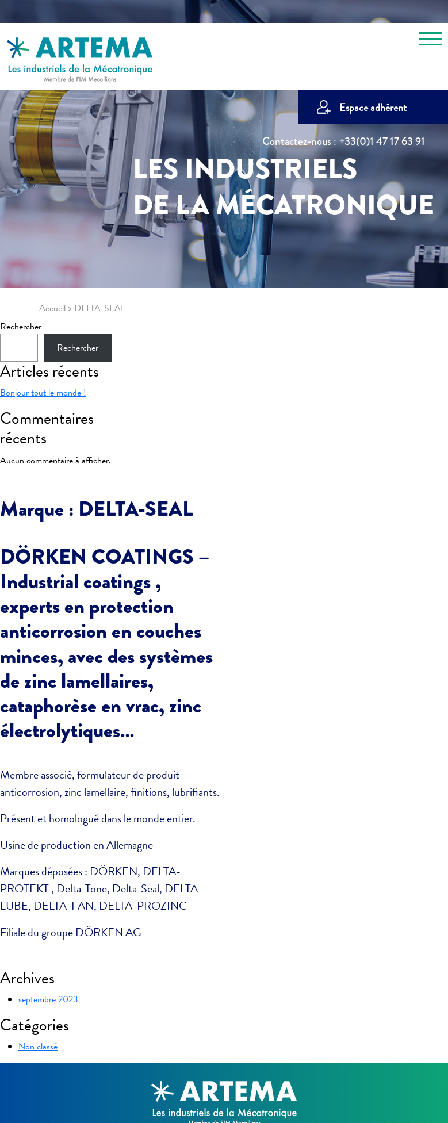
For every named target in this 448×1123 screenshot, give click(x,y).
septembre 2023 (48, 999)
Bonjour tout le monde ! (43, 393)
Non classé (38, 1046)
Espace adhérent (373, 107)
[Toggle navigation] (430, 40)
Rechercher (20, 327)
